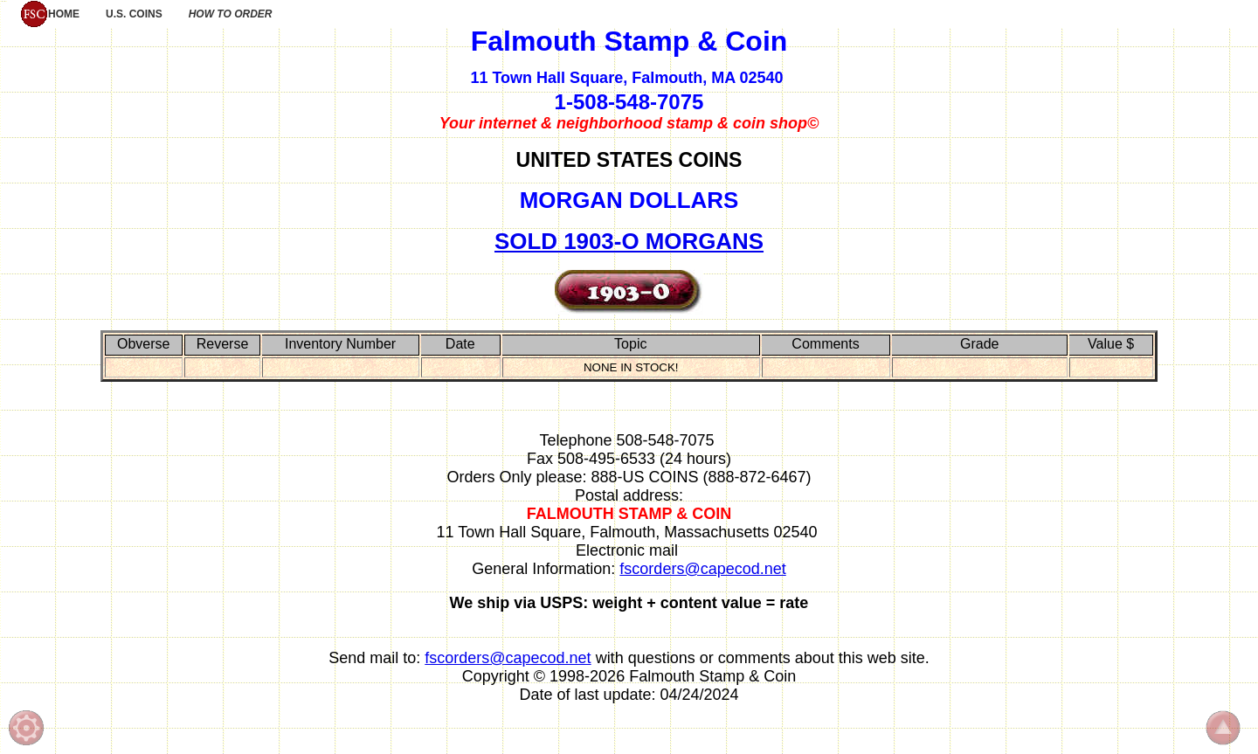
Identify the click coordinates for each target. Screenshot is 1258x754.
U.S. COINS (134, 14)
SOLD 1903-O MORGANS (629, 241)
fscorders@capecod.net (702, 569)
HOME (49, 14)
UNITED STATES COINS (629, 160)
